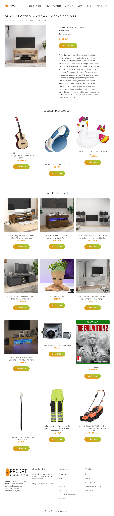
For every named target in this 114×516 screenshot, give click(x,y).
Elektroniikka (35, 6)
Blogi (89, 6)
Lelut (80, 6)
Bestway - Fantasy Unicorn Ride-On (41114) (92, 153)
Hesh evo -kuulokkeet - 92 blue (57, 166)
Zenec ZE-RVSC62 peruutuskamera (57, 346)
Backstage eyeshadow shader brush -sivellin (21, 439)
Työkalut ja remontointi (67, 496)
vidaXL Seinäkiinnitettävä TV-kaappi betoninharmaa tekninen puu (92, 299)
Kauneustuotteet (53, 6)
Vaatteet (62, 500)
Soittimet (69, 6)
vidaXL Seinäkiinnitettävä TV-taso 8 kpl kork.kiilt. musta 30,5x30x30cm (92, 238)
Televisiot (83, 28)
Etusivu (8, 21)
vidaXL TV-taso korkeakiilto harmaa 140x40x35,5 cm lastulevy (21, 299)
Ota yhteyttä (90, 479)
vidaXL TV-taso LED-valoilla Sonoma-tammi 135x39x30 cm (21, 360)
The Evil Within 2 (92, 368)
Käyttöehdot (90, 483)
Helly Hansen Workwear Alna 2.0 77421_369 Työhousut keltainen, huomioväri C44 (57, 429)
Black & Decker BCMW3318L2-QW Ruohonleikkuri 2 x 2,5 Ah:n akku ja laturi (92, 429)
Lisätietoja (68, 47)
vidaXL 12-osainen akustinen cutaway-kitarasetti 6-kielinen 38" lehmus (21, 156)
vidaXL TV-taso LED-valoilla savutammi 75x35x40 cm (57, 238)
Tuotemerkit (101, 6)
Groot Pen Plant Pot (57, 298)
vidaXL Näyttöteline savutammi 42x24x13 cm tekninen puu (21, 238)
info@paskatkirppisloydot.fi (42, 485)
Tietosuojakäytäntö (93, 488)
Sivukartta (89, 492)
